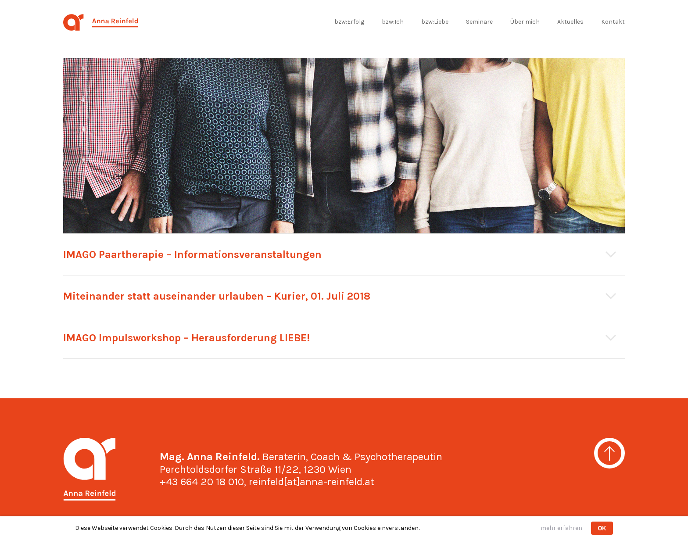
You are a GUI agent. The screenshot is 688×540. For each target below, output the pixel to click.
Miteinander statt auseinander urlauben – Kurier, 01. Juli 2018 (216, 296)
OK (602, 528)
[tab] (344, 254)
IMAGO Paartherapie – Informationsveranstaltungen (192, 254)
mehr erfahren (561, 528)
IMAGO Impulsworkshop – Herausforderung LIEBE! (186, 338)
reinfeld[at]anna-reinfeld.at (311, 482)
